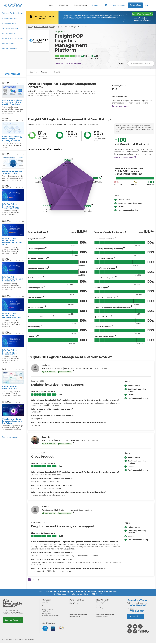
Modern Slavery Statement (50, 616)
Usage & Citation (47, 610)
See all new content (11, 437)
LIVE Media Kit (73, 604)
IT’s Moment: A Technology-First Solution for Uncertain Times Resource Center (81, 592)
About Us (45, 602)
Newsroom (45, 606)
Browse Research (74, 617)
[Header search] (106, 5)
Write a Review (8, 34)
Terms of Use (46, 612)
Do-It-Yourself (100, 602)
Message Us (135, 616)
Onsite (98, 606)
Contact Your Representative (142, 14)
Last (43, 580)
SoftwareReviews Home (12, 13)
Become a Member (13, 620)
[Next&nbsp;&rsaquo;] (38, 580)
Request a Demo (135, 5)
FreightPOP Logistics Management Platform (71, 27)
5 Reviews (58, 63)
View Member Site (119, 5)
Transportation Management (44, 27)
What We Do (63, 5)
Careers (44, 604)
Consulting (99, 608)
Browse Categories (10, 18)
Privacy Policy (46, 614)
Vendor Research (9, 49)
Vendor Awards (8, 44)
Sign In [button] (148, 5)
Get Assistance (120, 106)
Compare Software (10, 28)
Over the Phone (100, 604)
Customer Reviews (80, 5)
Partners (72, 602)
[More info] (72, 159)
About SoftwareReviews (12, 39)
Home (51, 5)
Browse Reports (9, 23)
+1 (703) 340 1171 (96, 594)
